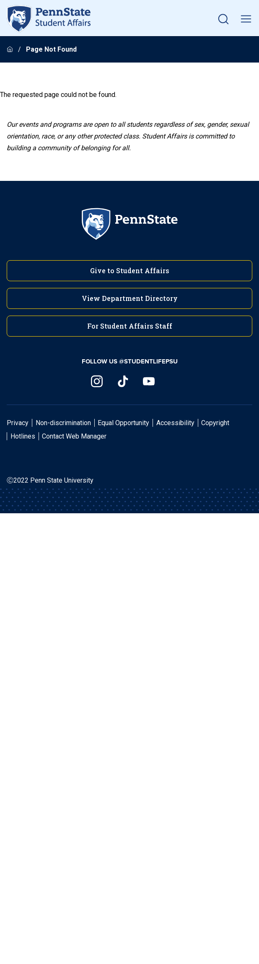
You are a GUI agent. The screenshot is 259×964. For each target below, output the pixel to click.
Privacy (17, 423)
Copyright (215, 423)
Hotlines (22, 436)
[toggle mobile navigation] (246, 19)
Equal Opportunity (123, 423)
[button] (223, 18)
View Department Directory (130, 298)
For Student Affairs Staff (129, 325)
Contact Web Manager (74, 436)
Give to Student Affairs (129, 270)
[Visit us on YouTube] (149, 381)
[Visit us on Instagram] (97, 381)
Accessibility (175, 423)
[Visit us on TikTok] (123, 381)
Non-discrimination (63, 423)
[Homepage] (11, 49)
